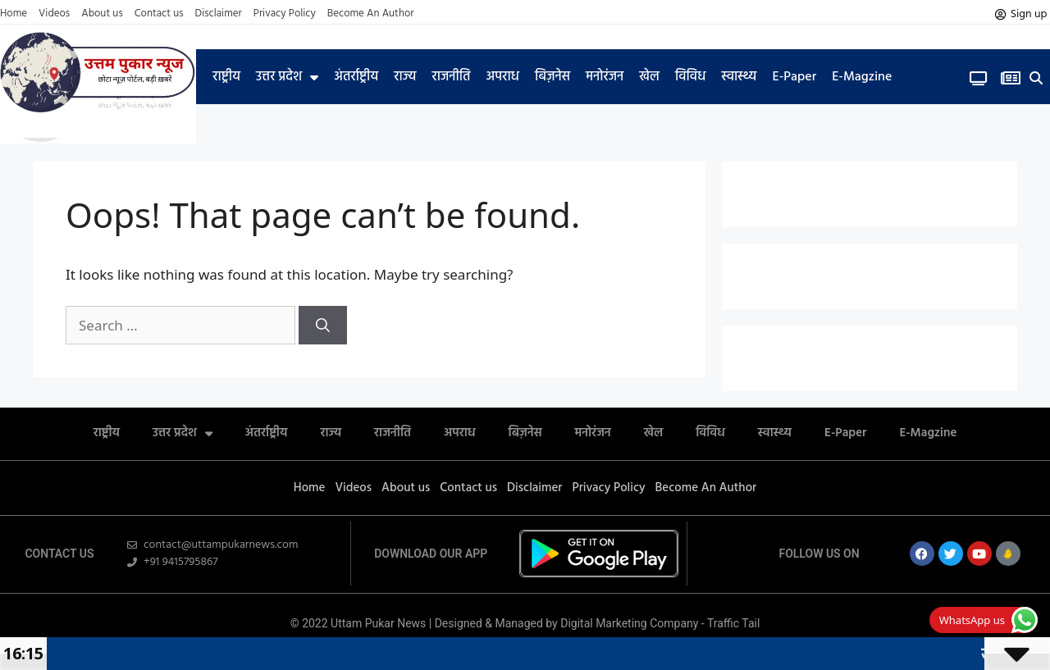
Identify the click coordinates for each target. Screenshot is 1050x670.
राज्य (405, 77)
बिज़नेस (552, 77)
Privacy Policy (284, 14)
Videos (54, 14)
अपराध (502, 77)
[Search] (323, 325)
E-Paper (794, 77)
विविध (690, 77)
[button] (1035, 78)
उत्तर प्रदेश (287, 77)
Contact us (159, 14)
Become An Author (370, 14)
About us (102, 14)
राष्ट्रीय (226, 77)
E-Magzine (862, 77)
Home (13, 14)
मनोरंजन (604, 77)
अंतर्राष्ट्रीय (356, 77)
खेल (649, 77)
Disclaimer (218, 14)
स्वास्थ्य (738, 77)
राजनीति (450, 77)
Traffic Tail (733, 623)
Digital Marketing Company (630, 623)
